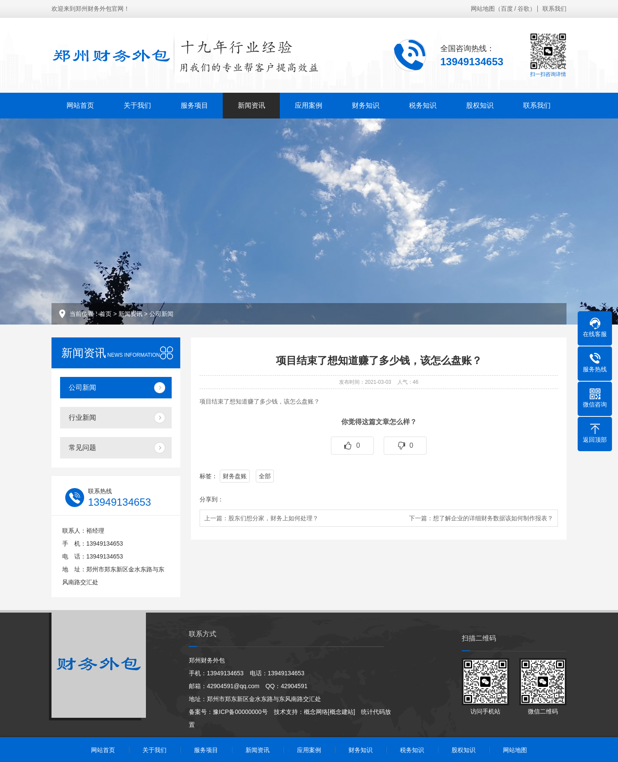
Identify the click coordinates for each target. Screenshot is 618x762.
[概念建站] (341, 711)
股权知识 (480, 105)
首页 (106, 313)
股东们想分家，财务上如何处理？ (273, 518)
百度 (507, 8)
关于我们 (137, 105)
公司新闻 (161, 313)
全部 (265, 476)
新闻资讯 (251, 105)
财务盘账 (235, 476)
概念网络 (316, 711)
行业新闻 (82, 417)
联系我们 (554, 8)
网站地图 (483, 8)
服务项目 (194, 105)
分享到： (212, 499)
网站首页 (80, 105)
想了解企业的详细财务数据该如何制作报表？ (493, 518)
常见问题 (82, 447)
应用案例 (308, 105)
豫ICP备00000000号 (240, 711)
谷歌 (524, 8)
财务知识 (365, 105)
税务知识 (422, 105)
